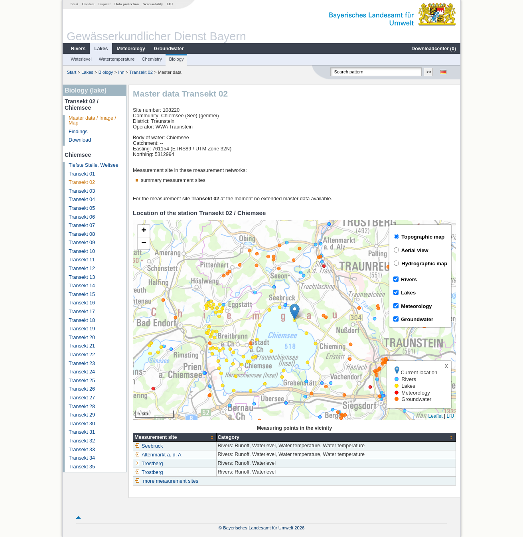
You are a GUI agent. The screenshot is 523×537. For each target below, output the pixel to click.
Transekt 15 (82, 294)
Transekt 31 (82, 432)
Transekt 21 (82, 346)
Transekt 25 (82, 380)
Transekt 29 (82, 415)
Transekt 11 (82, 260)
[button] (295, 312)
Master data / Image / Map (92, 120)
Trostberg (148, 463)
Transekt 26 (82, 389)
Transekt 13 (82, 277)
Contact (88, 4)
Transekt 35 (82, 467)
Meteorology (130, 48)
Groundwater (169, 48)
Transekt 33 (82, 449)
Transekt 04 (82, 199)
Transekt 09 (82, 242)
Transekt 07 (82, 225)
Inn (121, 72)
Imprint (104, 4)
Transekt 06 (82, 217)
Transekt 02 (141, 72)
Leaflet (435, 416)
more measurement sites (171, 481)
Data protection (126, 4)
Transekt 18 (82, 320)
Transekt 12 (82, 268)
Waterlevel (81, 59)
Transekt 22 (82, 354)
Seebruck (148, 446)
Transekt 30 (82, 423)
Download (80, 140)
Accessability (152, 4)
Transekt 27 (82, 398)
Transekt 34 (82, 458)
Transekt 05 (82, 208)
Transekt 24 (82, 372)
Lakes (101, 48)
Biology (176, 59)
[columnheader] (174, 437)
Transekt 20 (82, 337)
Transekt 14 (82, 285)
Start (75, 4)
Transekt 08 (82, 234)
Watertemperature (117, 59)
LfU (169, 4)
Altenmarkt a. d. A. (158, 455)
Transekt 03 (82, 191)
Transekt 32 (82, 441)
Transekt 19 (82, 329)
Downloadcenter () (434, 48)
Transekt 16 (82, 303)
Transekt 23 (82, 363)
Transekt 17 (82, 311)
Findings (78, 131)
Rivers (78, 48)
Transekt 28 (82, 406)
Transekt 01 (82, 174)
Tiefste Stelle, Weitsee (93, 165)
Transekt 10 (82, 251)
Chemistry (152, 59)
